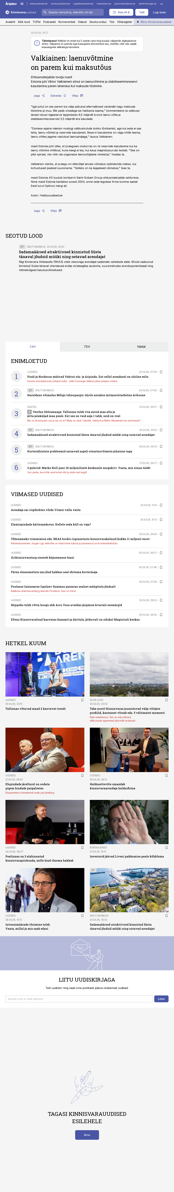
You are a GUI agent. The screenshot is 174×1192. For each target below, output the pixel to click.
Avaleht (10, 22)
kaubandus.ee (104, 3)
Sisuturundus (98, 22)
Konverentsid (66, 22)
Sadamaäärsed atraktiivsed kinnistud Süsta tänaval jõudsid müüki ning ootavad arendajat (62, 254)
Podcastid (49, 22)
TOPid (36, 22)
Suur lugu (96, 699)
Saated (31, 406)
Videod (82, 22)
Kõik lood (24, 22)
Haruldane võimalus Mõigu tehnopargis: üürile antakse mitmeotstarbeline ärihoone (86, 395)
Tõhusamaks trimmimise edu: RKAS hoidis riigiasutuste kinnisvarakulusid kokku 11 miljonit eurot (80, 539)
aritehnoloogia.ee (147, 3)
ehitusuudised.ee (39, 3)
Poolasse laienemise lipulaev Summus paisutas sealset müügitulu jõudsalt (63, 586)
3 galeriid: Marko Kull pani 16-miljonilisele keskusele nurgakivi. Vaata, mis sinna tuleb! (88, 468)
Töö (111, 22)
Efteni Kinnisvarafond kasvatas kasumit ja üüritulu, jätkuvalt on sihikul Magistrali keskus (75, 619)
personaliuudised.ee (125, 3)
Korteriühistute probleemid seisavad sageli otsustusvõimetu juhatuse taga (79, 451)
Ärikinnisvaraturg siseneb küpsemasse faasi (42, 557)
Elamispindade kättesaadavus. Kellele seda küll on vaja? (51, 524)
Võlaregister (124, 22)
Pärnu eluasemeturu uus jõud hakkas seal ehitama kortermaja (54, 572)
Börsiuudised (98, 847)
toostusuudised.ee (60, 3)
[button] (79, 998)
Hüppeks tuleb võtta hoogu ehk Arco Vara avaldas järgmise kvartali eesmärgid (66, 605)
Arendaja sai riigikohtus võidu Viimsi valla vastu (46, 510)
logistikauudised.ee (83, 3)
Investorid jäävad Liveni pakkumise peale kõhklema (127, 856)
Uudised (32, 371)
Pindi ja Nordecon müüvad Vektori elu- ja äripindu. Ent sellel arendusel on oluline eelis (87, 376)
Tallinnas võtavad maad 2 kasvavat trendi (35, 708)
